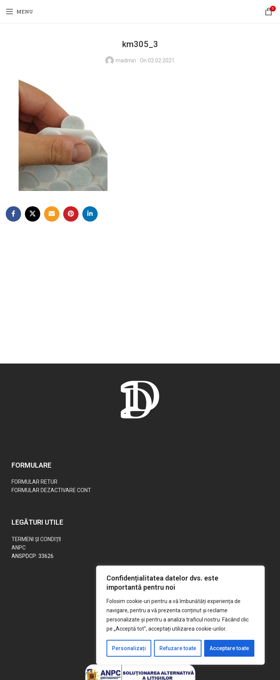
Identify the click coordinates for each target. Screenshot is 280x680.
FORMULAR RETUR (34, 482)
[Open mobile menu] (19, 11)
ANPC (18, 548)
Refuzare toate (177, 648)
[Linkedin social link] (90, 214)
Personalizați (129, 648)
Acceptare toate (229, 648)
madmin (126, 60)
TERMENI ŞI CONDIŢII (36, 539)
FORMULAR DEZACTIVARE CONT (51, 490)
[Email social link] (51, 214)
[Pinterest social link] (71, 214)
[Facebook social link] (13, 214)
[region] (180, 615)
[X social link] (32, 214)
